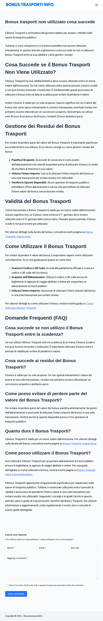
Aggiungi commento (17, 558)
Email (42, 548)
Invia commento (16, 594)
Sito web (75, 548)
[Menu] (96, 5)
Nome (11, 548)
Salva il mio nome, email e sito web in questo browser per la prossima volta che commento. (46, 585)
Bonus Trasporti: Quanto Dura (79, 443)
